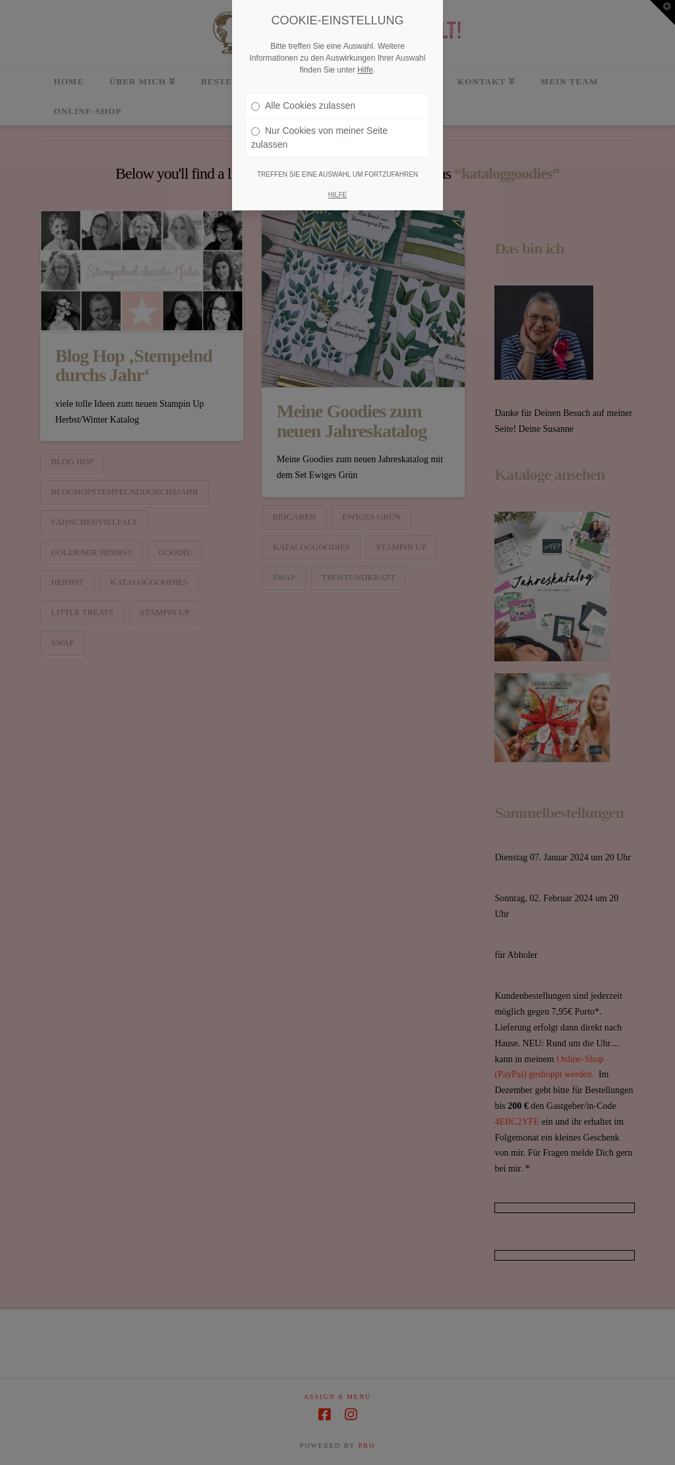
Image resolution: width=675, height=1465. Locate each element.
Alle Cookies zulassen (303, 100)
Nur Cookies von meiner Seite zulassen (319, 132)
